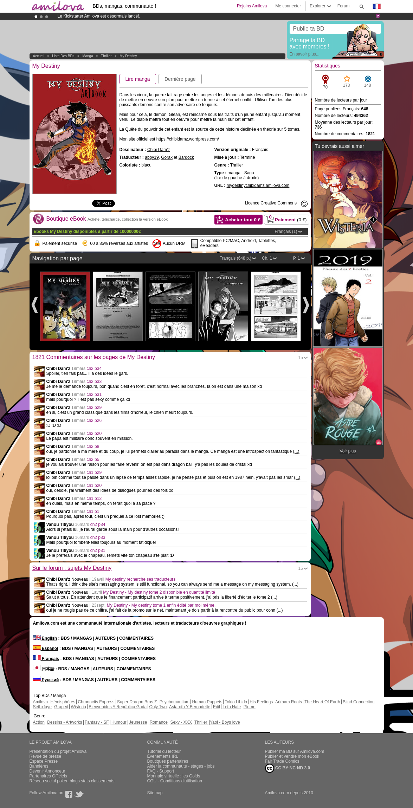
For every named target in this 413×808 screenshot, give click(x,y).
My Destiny (128, 56)
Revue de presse (46, 756)
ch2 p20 (94, 433)
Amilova (40, 701)
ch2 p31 (94, 394)
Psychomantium (174, 701)
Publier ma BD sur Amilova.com (294, 751)
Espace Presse (44, 761)
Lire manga (137, 79)
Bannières (39, 766)
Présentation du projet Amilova (58, 751)
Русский (46, 679)
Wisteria (78, 706)
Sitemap (155, 792)
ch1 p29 (94, 472)
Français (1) (286, 231)
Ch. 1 (267, 258)
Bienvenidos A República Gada (118, 706)
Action (39, 722)
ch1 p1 (92, 511)
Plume (250, 706)
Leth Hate (231, 706)
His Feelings (261, 701)
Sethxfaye (42, 706)
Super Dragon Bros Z (137, 701)
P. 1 (296, 258)
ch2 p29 (94, 407)
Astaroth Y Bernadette (190, 706)
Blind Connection (359, 701)
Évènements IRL (163, 756)
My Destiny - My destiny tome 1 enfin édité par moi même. (161, 605)
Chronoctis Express (96, 701)
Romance (159, 722)
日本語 (43, 668)
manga (87, 56)
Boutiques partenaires (167, 761)
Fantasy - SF (97, 722)
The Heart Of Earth (322, 701)
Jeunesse (138, 722)
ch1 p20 (94, 485)
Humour (119, 722)
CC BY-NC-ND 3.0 (287, 768)
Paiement (285, 218)
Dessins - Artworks (64, 722)
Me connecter (288, 6)
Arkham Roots (288, 701)
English (45, 638)
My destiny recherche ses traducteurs (140, 579)
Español (45, 648)
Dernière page (180, 79)
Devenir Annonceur (47, 771)
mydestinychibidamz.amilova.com (258, 185)
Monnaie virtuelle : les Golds (173, 776)
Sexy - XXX (181, 722)
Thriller (106, 56)
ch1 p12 (94, 498)
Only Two (158, 706)
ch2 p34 (94, 368)
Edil (216, 706)
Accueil (38, 56)
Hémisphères (63, 701)
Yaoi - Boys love (225, 722)
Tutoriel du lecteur (164, 751)
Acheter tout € (242, 219)
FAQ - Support (160, 771)
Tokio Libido (236, 701)
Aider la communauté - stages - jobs (181, 766)
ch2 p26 (94, 420)
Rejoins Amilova (252, 6)
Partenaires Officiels (48, 776)
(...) (296, 451)
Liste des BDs (63, 56)
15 (300, 357)
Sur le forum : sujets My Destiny (72, 568)
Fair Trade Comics (282, 761)
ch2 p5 (92, 459)
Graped (61, 706)
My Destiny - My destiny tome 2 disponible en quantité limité (159, 592)
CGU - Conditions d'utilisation (174, 780)
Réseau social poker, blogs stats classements (72, 780)
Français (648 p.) (235, 258)
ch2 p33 (94, 381)
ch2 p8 (92, 446)
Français (46, 658)
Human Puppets (207, 701)
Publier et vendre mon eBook (292, 756)
